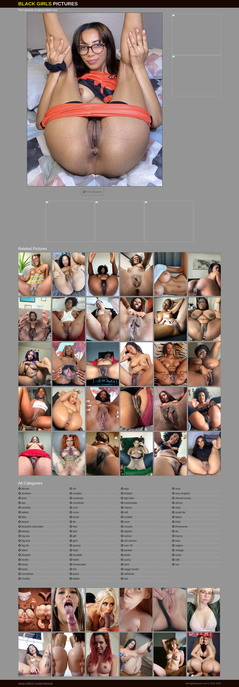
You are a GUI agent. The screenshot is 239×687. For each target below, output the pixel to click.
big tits (23, 545)
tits (175, 531)
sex (124, 578)
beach (23, 521)
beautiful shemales (30, 526)
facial (74, 517)
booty (23, 564)
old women (129, 540)
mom (125, 521)
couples (75, 493)
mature (126, 507)
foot (73, 531)
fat (72, 521)
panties (126, 550)
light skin (127, 498)
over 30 (127, 545)
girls (73, 540)
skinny (177, 502)
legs (125, 488)
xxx (175, 564)
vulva (176, 555)
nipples (126, 531)
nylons (126, 536)
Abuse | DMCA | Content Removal (35, 683)
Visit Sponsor (92, 191)
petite (126, 555)
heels (74, 559)
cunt (73, 507)
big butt (24, 540)
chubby (24, 578)
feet (73, 526)
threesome (180, 526)
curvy (74, 512)
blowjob (24, 555)
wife (176, 559)
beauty (23, 531)
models (126, 517)
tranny (177, 536)
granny (75, 545)
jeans (74, 574)
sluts (176, 507)
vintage (178, 550)
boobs (23, 559)
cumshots (76, 502)
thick (176, 521)
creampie (76, 498)
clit (72, 488)
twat (176, 540)
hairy (73, 550)
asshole (24, 507)
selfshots (127, 574)
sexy (176, 488)
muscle (126, 526)
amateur (24, 493)
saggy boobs (130, 569)
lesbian (126, 493)
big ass (24, 536)
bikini (23, 550)
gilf (72, 536)
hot (73, 569)
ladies (74, 578)
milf (124, 512)
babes (23, 512)
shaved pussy (181, 498)
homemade (77, 564)
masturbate (129, 502)
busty (23, 569)
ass (22, 502)
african (23, 488)
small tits (178, 512)
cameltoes (25, 574)
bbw (22, 517)
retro (125, 564)
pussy (126, 559)
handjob (75, 555)
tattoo (177, 517)
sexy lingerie (181, 493)
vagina (177, 545)
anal (22, 498)
